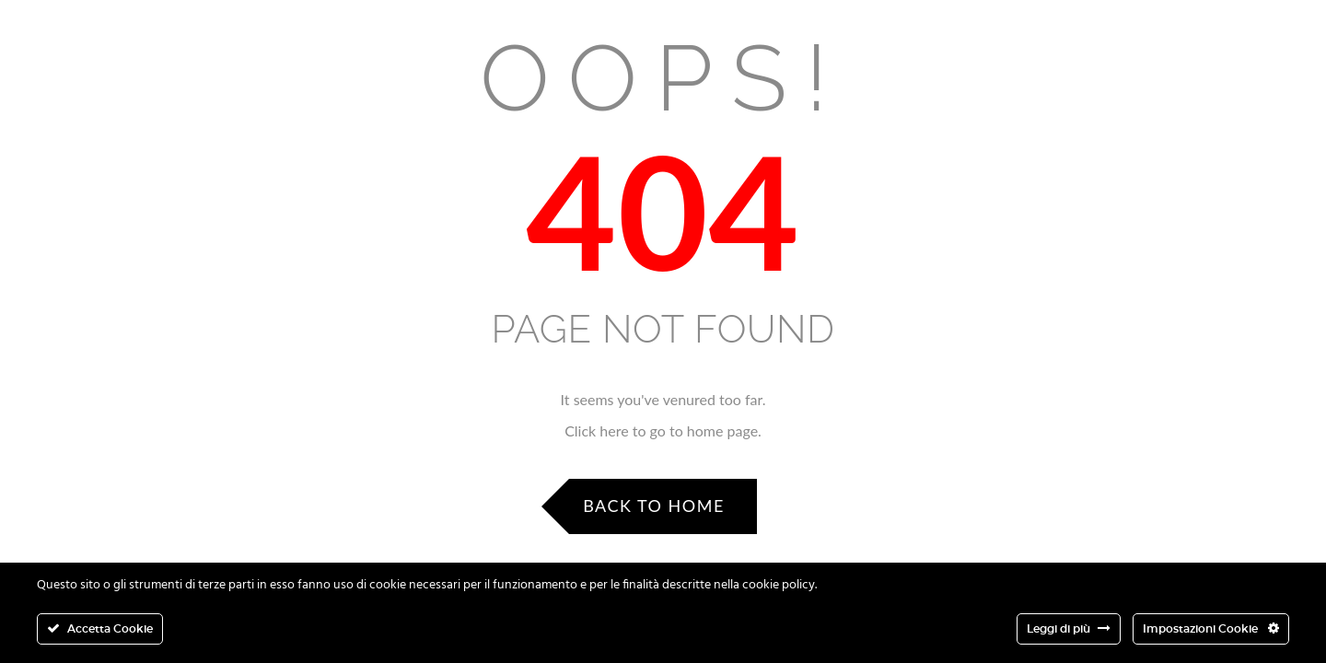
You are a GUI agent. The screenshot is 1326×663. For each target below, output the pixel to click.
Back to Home (654, 505)
